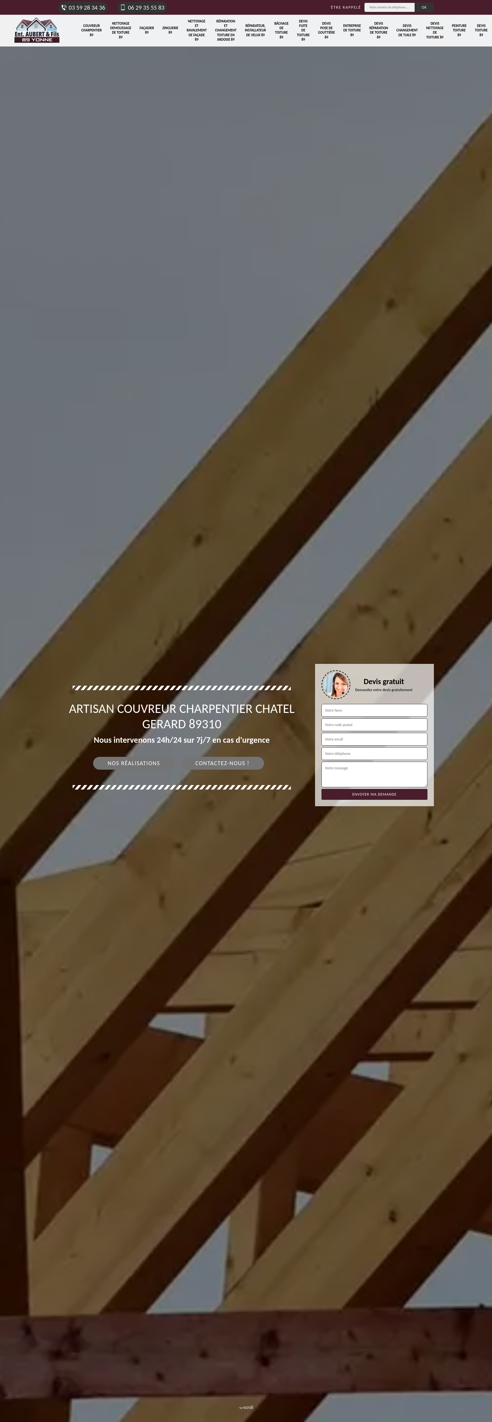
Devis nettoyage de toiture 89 (435, 30)
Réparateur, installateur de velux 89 (255, 30)
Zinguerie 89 (170, 30)
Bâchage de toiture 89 (281, 30)
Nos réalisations (134, 763)
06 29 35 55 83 (142, 7)
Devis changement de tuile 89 (407, 30)
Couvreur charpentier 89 (91, 30)
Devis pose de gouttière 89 (326, 30)
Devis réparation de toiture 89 (378, 30)
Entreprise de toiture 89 (352, 30)
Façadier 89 (147, 30)
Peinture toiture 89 (459, 30)
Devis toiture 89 (481, 30)
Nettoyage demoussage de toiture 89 (120, 30)
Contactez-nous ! (222, 763)
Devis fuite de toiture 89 (303, 30)
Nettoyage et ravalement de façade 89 (197, 30)
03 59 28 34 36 (83, 7)
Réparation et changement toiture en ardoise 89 (226, 30)
